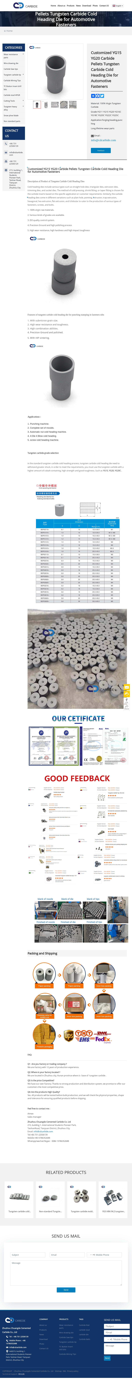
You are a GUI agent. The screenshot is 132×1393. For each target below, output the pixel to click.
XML (64, 1371)
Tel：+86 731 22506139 (17, 1336)
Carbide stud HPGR (12, 95)
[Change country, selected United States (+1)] (91, 1254)
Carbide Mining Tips (12, 80)
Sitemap (58, 1371)
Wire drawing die (11, 63)
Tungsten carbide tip (12, 74)
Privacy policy (72, 1371)
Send (66, 1290)
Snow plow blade (11, 115)
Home (53, 5)
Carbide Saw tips (11, 69)
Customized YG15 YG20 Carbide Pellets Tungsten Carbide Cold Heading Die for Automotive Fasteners (66, 16)
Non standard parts (12, 121)
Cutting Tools (9, 101)
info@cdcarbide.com (16, 153)
